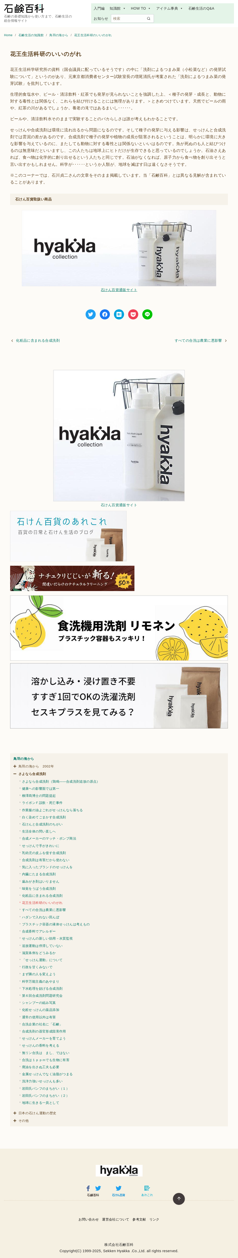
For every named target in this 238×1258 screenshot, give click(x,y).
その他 (23, 1121)
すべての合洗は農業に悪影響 (198, 340)
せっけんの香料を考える (40, 1045)
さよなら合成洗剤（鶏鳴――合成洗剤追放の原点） (61, 781)
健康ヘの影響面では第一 (40, 788)
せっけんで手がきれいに (40, 846)
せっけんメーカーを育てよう (44, 1038)
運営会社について (115, 1219)
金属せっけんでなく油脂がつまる (47, 1074)
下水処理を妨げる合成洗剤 (42, 988)
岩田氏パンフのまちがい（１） (46, 1088)
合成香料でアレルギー (39, 931)
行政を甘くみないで (37, 967)
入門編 (99, 8)
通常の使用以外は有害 (39, 1017)
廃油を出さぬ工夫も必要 (40, 1067)
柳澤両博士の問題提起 (39, 796)
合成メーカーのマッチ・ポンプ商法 (49, 838)
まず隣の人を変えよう (39, 974)
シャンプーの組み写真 (39, 1003)
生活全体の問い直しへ (39, 831)
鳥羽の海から (59, 35)
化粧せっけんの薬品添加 (40, 1010)
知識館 (118, 8)
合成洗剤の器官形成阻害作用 (44, 1031)
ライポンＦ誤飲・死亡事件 (42, 803)
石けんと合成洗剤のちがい (42, 824)
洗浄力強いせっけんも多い (42, 1081)
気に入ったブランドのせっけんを (47, 867)
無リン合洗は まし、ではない (46, 1053)
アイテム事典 (169, 8)
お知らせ (101, 18)
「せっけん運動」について (42, 960)
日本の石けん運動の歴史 (37, 1113)
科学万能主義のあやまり (40, 981)
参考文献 (139, 1219)
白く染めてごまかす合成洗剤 (44, 817)
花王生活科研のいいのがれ (93, 35)
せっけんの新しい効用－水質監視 (47, 938)
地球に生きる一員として (40, 1103)
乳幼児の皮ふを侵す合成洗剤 (44, 853)
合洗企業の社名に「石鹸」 (42, 1024)
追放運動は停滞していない (42, 946)
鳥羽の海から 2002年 (36, 766)
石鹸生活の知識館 (31, 35)
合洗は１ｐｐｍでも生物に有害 (46, 1060)
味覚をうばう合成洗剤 (39, 888)
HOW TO (141, 8)
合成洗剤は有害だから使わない (46, 860)
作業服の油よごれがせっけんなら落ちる (52, 810)
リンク (154, 1219)
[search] (148, 18)
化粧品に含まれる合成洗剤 (38, 340)
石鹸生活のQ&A (201, 8)
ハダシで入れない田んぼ (40, 917)
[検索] (132, 18)
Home (8, 35)
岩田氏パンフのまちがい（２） (46, 1096)
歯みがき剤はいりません (40, 881)
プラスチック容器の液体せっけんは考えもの (56, 924)
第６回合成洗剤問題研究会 (42, 996)
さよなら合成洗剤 (32, 774)
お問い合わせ (88, 1219)
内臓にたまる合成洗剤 (39, 874)
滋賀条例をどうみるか (39, 953)
